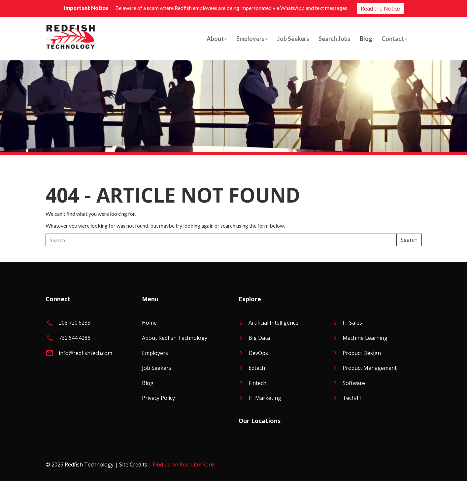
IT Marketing (265, 397)
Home (149, 322)
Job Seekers (293, 38)
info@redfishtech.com (85, 353)
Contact (394, 38)
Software (354, 383)
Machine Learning (365, 337)
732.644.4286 (74, 337)
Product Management (370, 367)
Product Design (362, 353)
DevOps (258, 353)
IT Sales (352, 322)
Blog (366, 38)
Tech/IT (352, 397)
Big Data (259, 337)
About (217, 38)
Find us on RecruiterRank (184, 464)
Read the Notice (380, 8)
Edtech (257, 367)
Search (409, 239)
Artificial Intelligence (273, 322)
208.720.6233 (74, 322)
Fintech (257, 383)
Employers (252, 38)
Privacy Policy (158, 397)
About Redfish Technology (174, 337)
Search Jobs (334, 38)
